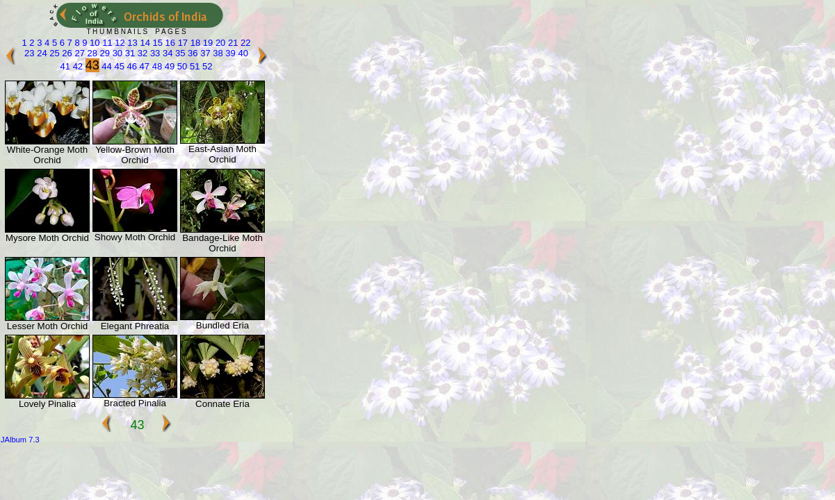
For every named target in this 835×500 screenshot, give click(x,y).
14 (144, 43)
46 (130, 66)
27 (78, 53)
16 (169, 43)
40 (242, 53)
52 (206, 66)
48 (155, 66)
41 (65, 66)
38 (217, 53)
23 (29, 53)
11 (106, 43)
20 (219, 43)
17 (181, 43)
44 (105, 66)
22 (244, 43)
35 (178, 53)
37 (204, 53)
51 (193, 66)
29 (103, 53)
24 (41, 53)
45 (118, 66)
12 (119, 43)
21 (231, 43)
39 (229, 53)
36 (192, 53)
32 (141, 53)
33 (153, 53)
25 (53, 53)
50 (181, 66)
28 (91, 53)
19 (206, 43)
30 (116, 53)
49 (168, 66)
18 (194, 43)
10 (93, 43)
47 (143, 66)
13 (131, 43)
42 (76, 66)
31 (128, 53)
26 (66, 53)
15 (156, 43)
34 (166, 53)
